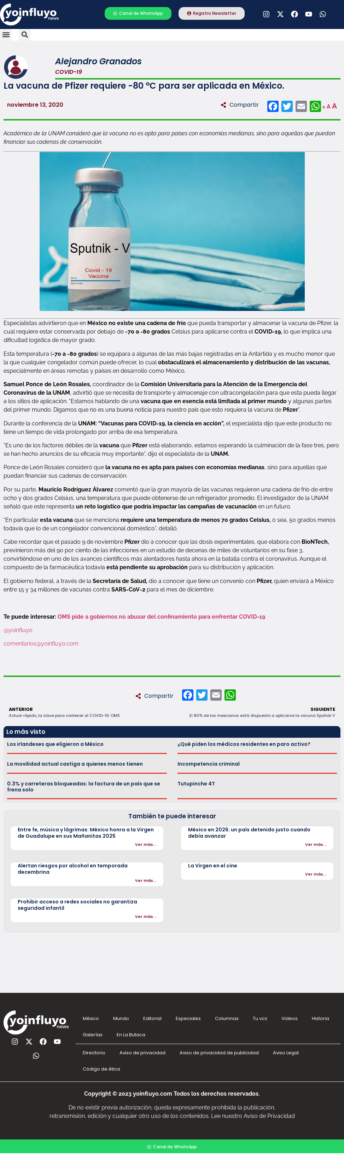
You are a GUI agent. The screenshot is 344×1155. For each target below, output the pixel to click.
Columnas (227, 1018)
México (91, 1018)
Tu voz (260, 1018)
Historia (320, 1018)
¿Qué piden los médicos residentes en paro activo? (243, 744)
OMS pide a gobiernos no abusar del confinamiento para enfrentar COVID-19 (161, 616)
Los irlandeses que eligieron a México (55, 744)
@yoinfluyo (18, 630)
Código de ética (101, 1069)
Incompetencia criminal (208, 763)
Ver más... (145, 844)
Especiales (188, 1018)
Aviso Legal (286, 1052)
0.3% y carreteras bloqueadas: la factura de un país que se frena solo (83, 786)
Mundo (121, 1018)
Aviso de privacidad (142, 1052)
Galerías (93, 1034)
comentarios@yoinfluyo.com (41, 643)
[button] (6, 35)
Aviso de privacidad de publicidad (219, 1052)
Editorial (152, 1018)
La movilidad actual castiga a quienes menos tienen (75, 763)
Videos (289, 1018)
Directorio (94, 1052)
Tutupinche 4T (196, 783)
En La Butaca (131, 1034)
